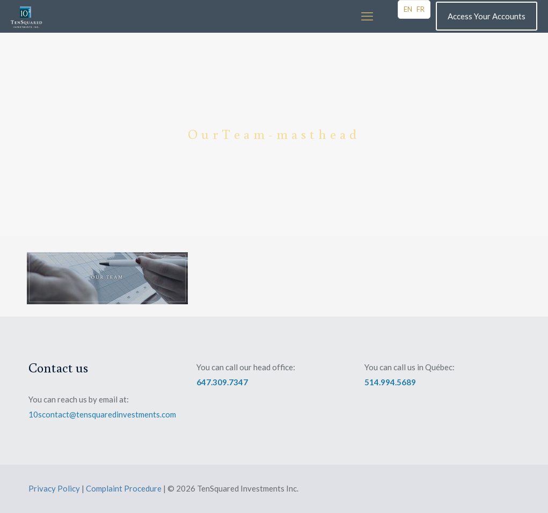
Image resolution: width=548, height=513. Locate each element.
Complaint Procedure (124, 488)
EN (408, 9)
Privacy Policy (54, 488)
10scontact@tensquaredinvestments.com (102, 414)
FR (421, 9)
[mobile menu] (367, 16)
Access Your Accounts (486, 16)
